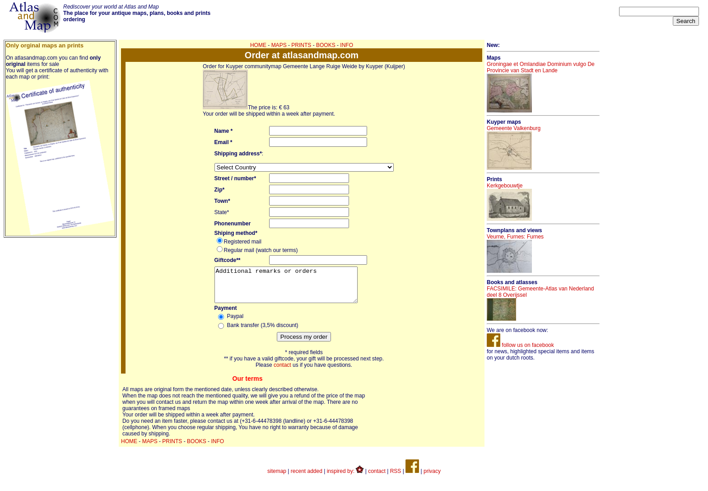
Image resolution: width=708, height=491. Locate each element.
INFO (346, 45)
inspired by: (345, 478)
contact (282, 372)
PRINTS (301, 45)
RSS (395, 478)
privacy (432, 478)
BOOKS (325, 45)
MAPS (279, 45)
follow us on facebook (520, 345)
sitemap (276, 478)
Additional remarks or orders (294, 288)
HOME (258, 45)
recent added (306, 478)
